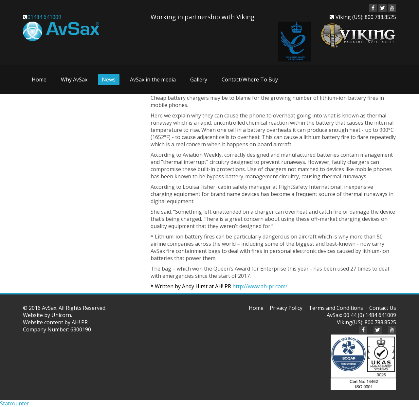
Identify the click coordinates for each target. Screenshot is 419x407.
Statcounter (14, 403)
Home (39, 79)
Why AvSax (74, 79)
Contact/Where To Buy (250, 79)
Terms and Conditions (336, 307)
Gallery (198, 79)
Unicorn (61, 315)
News (109, 79)
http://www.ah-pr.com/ (259, 286)
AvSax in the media (153, 79)
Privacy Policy (286, 307)
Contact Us (382, 307)
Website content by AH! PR (55, 322)
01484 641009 (44, 17)
